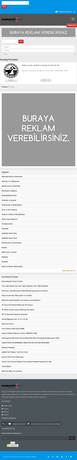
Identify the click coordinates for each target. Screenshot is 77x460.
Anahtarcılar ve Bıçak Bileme (12, 205)
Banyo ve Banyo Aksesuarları (12, 266)
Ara (4, 6)
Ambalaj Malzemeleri (9, 195)
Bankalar (5, 262)
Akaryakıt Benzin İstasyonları (12, 177)
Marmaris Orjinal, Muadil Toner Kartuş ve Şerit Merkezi (21, 300)
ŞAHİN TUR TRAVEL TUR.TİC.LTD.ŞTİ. (15, 352)
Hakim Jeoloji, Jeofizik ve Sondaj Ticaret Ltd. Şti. (41, 65)
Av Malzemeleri (7, 224)
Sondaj (11, 87)
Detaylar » (11, 80)
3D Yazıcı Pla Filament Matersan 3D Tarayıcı (17, 305)
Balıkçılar (5, 257)
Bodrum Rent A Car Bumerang (12, 357)
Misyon (5, 412)
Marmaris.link (18, 457)
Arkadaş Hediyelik (8, 348)
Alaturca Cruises (8, 324)
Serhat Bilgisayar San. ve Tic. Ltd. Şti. (15, 319)
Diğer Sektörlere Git (68, 271)
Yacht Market (6, 366)
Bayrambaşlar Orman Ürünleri (12, 281)
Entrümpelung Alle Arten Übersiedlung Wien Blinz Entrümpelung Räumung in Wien (31, 338)
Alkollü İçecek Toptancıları (11, 186)
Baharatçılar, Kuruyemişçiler (11, 243)
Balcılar (4, 248)
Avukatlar (5, 229)
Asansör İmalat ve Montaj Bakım (13, 214)
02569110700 (46, 80)
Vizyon (5, 409)
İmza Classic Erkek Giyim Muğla (13, 329)
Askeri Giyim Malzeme (10, 219)
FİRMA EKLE (72, 25)
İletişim (5, 415)
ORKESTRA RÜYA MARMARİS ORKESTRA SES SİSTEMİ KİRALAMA (25, 343)
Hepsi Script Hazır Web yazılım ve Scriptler (17, 295)
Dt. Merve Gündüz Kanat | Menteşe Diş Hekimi (18, 310)
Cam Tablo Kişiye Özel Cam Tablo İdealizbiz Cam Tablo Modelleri (25, 286)
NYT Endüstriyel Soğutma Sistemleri (15, 314)
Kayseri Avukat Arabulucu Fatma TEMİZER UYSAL (19, 333)
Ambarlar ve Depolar (9, 200)
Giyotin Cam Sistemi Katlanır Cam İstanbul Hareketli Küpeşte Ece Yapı (27, 362)
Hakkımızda (7, 406)
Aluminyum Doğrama (9, 191)
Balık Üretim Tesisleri (9, 252)
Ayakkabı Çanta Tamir (9, 238)
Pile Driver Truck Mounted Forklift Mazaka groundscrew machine (25, 291)
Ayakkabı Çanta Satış (9, 233)
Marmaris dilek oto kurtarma (12, 371)
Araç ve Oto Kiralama (9, 210)
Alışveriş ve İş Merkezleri (10, 181)
